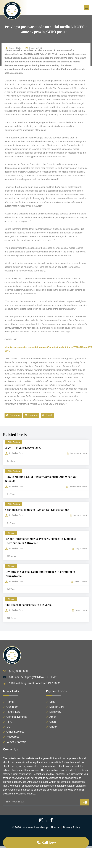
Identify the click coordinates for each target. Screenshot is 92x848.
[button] (86, 7)
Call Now (46, 842)
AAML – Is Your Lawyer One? (23, 448)
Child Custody (14, 442)
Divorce (11, 533)
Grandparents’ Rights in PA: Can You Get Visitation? (37, 510)
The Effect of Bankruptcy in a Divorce (28, 605)
